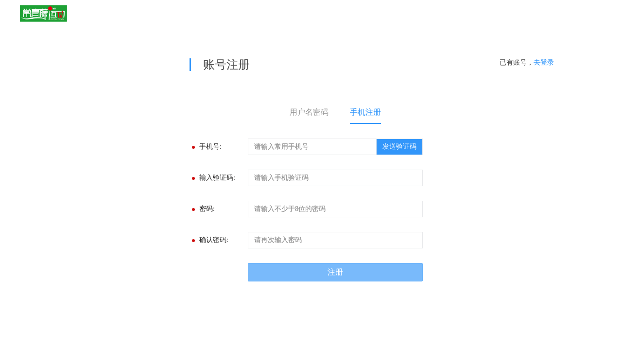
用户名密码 (309, 112)
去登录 (544, 62)
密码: (207, 208)
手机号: (210, 146)
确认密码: (213, 240)
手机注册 (365, 112)
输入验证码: (217, 177)
